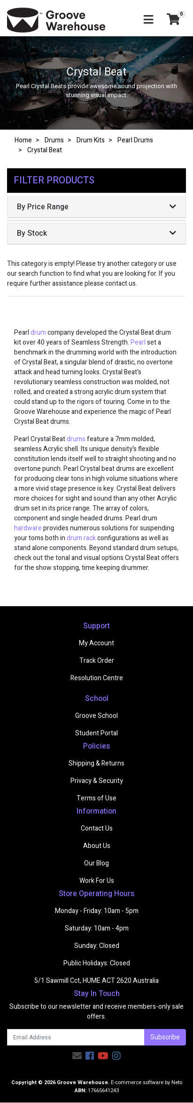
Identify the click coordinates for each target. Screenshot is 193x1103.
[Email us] (77, 1056)
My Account (96, 643)
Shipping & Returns (96, 763)
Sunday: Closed (96, 946)
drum (38, 332)
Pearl (139, 342)
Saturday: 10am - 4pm (97, 928)
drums (76, 439)
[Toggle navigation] (148, 20)
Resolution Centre (96, 678)
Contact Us (97, 828)
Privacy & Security (96, 781)
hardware (28, 528)
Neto (176, 1082)
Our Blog (96, 863)
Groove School (96, 716)
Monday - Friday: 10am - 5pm (97, 911)
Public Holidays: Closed (96, 963)
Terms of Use (96, 798)
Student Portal (96, 733)
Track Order (96, 661)
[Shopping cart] (173, 20)
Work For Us (96, 881)
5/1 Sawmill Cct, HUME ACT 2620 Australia (96, 981)
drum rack (81, 538)
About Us (96, 846)
